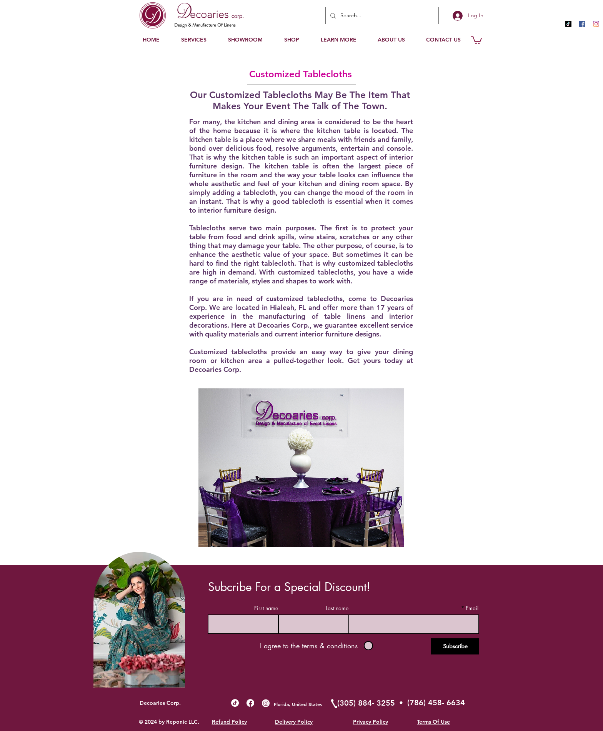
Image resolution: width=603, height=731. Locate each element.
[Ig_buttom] (266, 703)
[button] (338, 40)
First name (266, 608)
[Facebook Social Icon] (582, 24)
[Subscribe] (455, 646)
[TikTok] (568, 24)
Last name (337, 608)
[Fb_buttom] (250, 703)
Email (472, 608)
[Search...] (381, 15)
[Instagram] (596, 24)
